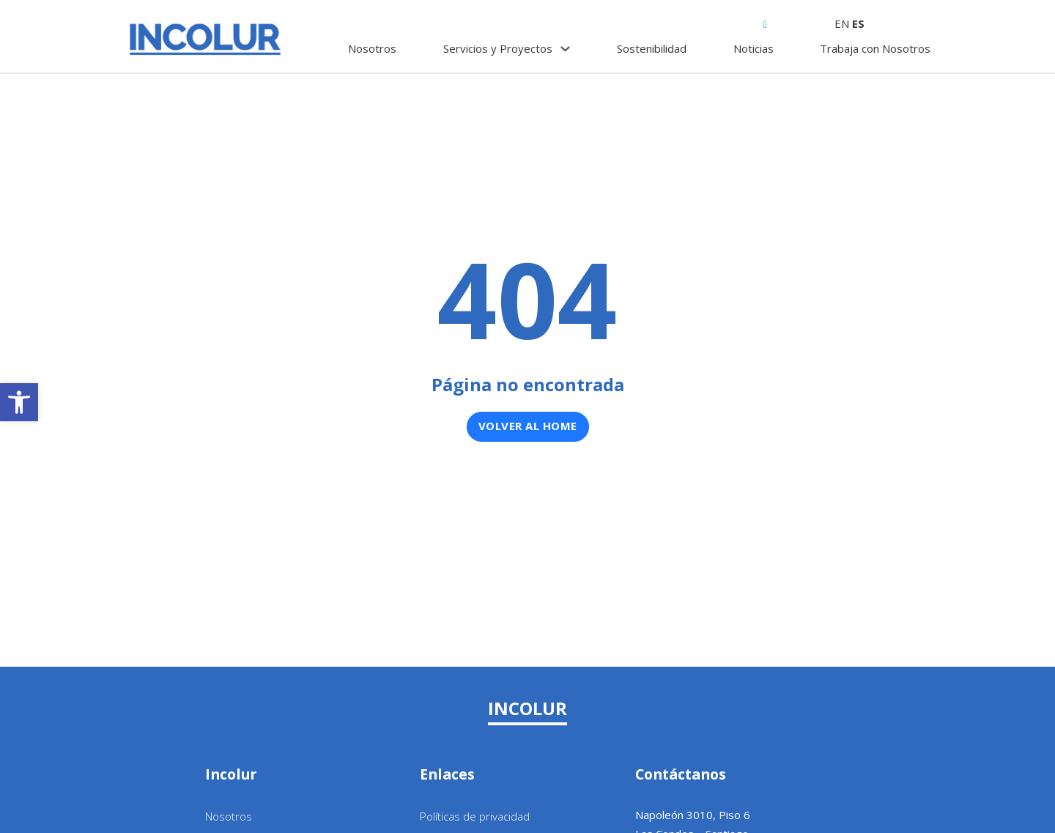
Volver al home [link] (527, 425)
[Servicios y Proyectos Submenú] (565, 48)
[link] (19, 402)
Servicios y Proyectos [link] (497, 48)
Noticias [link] (753, 48)
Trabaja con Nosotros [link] (875, 48)
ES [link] (858, 23)
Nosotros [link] (372, 48)
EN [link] (841, 23)
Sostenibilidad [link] (651, 48)
